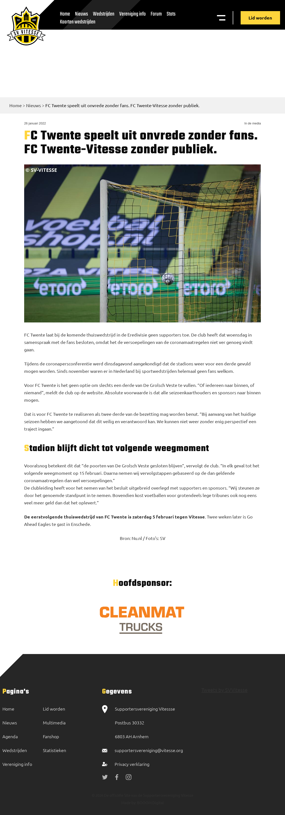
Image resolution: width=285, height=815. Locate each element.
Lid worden (260, 17)
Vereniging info (132, 14)
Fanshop (51, 736)
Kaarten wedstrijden (77, 22)
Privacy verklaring (132, 764)
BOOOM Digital (150, 802)
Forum (156, 14)
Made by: (128, 802)
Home (15, 105)
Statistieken (54, 750)
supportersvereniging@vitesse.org (149, 750)
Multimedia (54, 722)
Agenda (10, 736)
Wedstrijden (103, 14)
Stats (171, 14)
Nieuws (33, 105)
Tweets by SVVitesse (224, 690)
